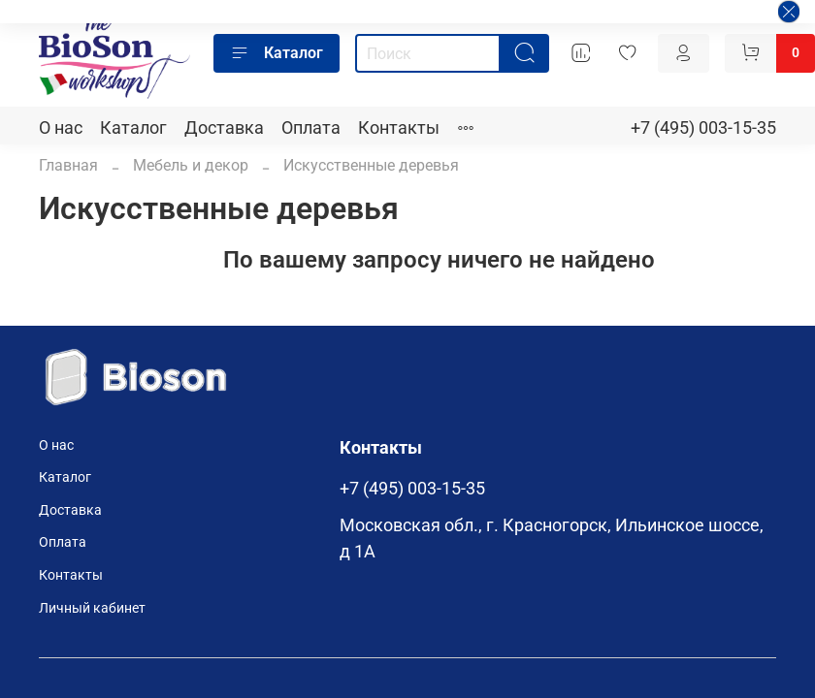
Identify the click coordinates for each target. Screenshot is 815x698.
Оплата (311, 128)
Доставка (224, 128)
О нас (60, 128)
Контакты (399, 128)
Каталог (276, 53)
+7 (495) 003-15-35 (703, 128)
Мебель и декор (190, 165)
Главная (68, 165)
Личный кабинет (92, 608)
